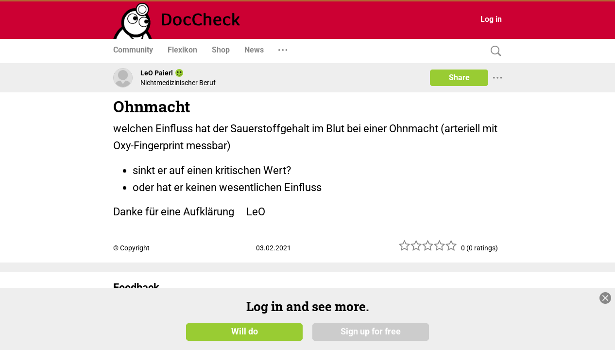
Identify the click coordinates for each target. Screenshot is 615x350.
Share (459, 77)
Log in (491, 19)
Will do (244, 331)
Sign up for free (371, 331)
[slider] (428, 249)
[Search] (493, 51)
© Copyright (131, 248)
